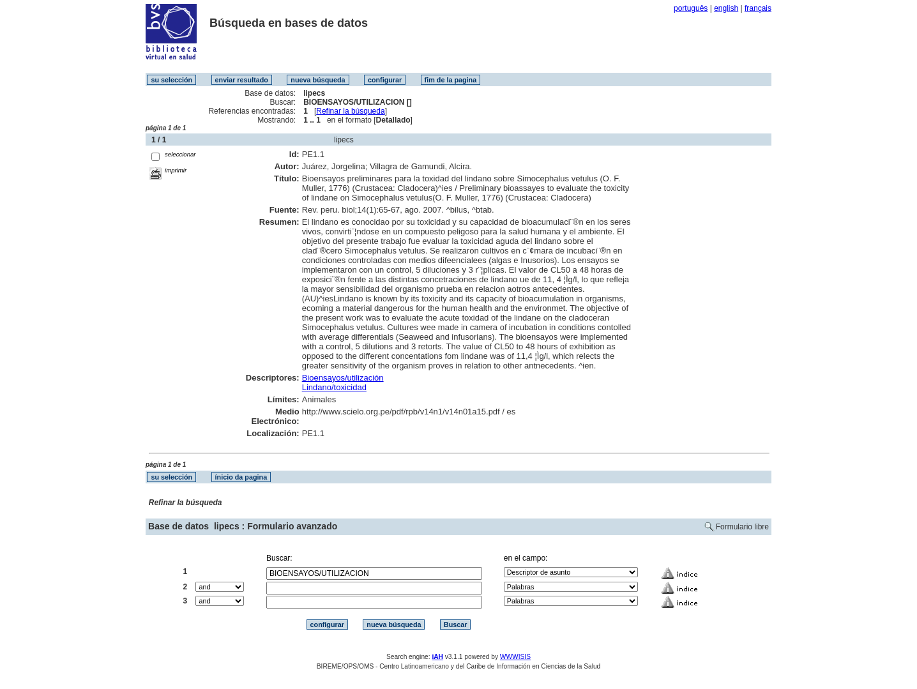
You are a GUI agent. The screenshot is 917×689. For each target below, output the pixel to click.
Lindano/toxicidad (334, 387)
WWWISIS (515, 656)
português (691, 8)
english (726, 8)
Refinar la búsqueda (350, 111)
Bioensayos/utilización (343, 377)
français (758, 8)
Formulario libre (742, 526)
